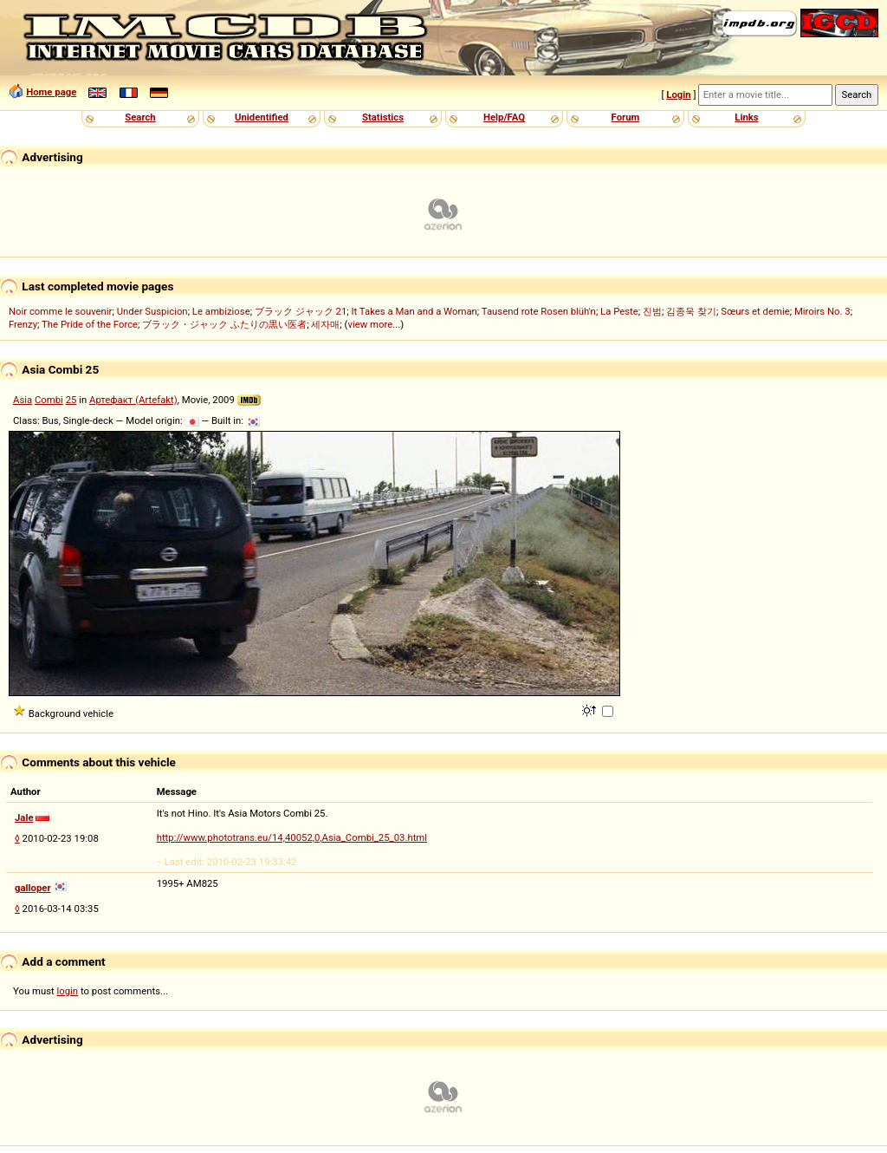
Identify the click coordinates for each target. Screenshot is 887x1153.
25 (71, 400)
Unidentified (261, 117)
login (68, 991)
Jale (24, 817)
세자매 (325, 324)
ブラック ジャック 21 (300, 311)
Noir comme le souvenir (60, 311)
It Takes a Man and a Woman (413, 311)
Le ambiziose (221, 311)
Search (140, 117)
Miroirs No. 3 (822, 311)
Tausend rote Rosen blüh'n (539, 311)
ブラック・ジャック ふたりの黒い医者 (224, 324)
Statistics (383, 117)
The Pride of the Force (90, 324)
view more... (373, 324)
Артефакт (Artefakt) (133, 400)
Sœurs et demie (755, 311)
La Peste (619, 311)
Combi (49, 400)
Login (678, 94)
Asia (22, 400)
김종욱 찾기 (691, 311)
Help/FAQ (504, 117)
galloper (33, 888)
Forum (626, 117)
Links (746, 117)
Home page (51, 92)
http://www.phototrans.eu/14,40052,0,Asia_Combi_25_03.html (292, 837)
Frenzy (23, 324)
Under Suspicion (152, 311)
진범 (652, 311)
